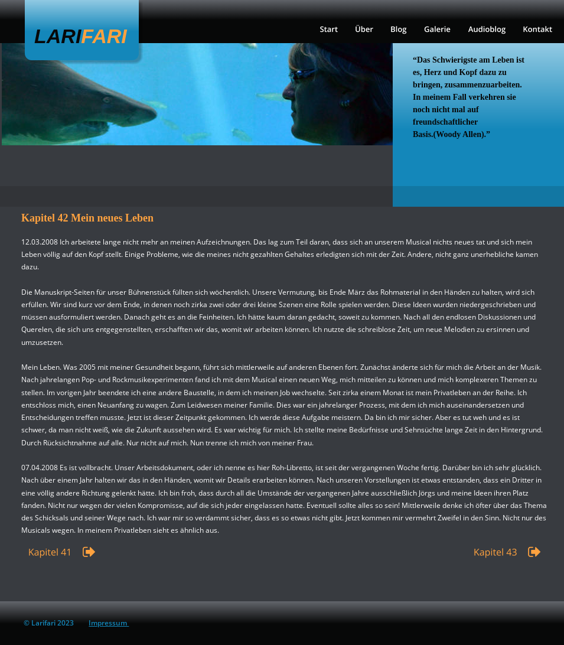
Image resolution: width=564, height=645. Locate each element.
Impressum (109, 623)
